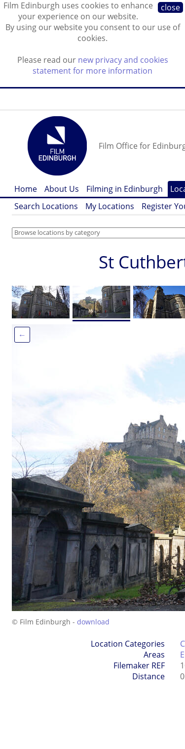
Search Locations (46, 206)
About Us (61, 188)
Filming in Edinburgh (124, 188)
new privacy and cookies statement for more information (100, 65)
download (93, 621)
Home (25, 188)
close (170, 7)
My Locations (109, 206)
